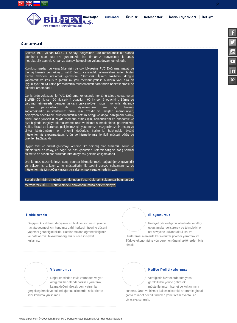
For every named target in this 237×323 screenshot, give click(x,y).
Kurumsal (112, 17)
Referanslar (153, 17)
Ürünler (132, 17)
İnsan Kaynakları (182, 17)
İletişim (207, 17)
